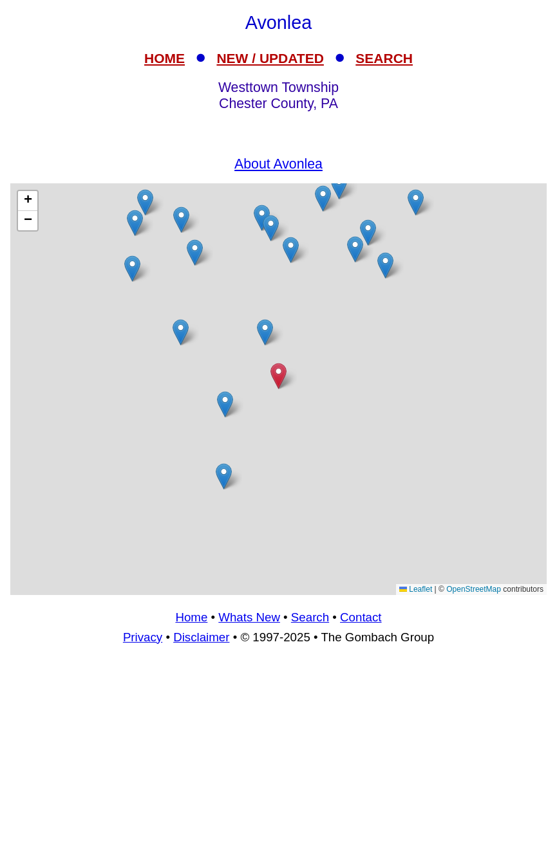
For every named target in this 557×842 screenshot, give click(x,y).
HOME (164, 58)
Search (310, 617)
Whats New (249, 617)
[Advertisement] (278, 749)
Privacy (142, 637)
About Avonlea (278, 164)
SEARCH (384, 58)
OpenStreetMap (473, 589)
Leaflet (415, 589)
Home (191, 617)
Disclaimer (201, 637)
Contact (360, 617)
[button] (271, 228)
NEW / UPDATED (269, 58)
